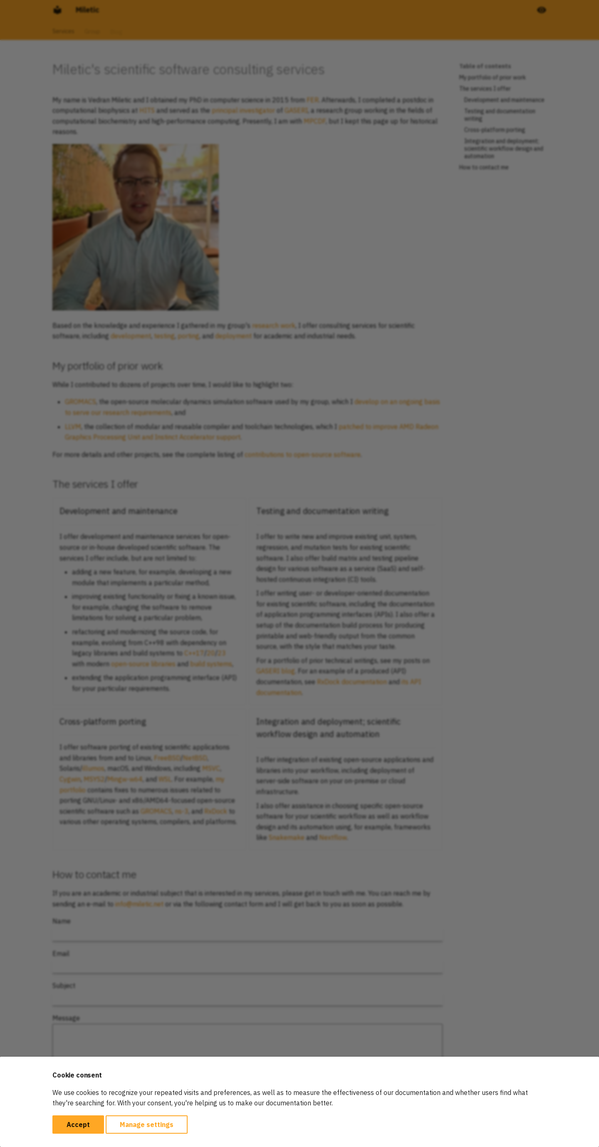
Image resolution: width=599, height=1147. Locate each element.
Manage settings (146, 1124)
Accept (78, 1124)
